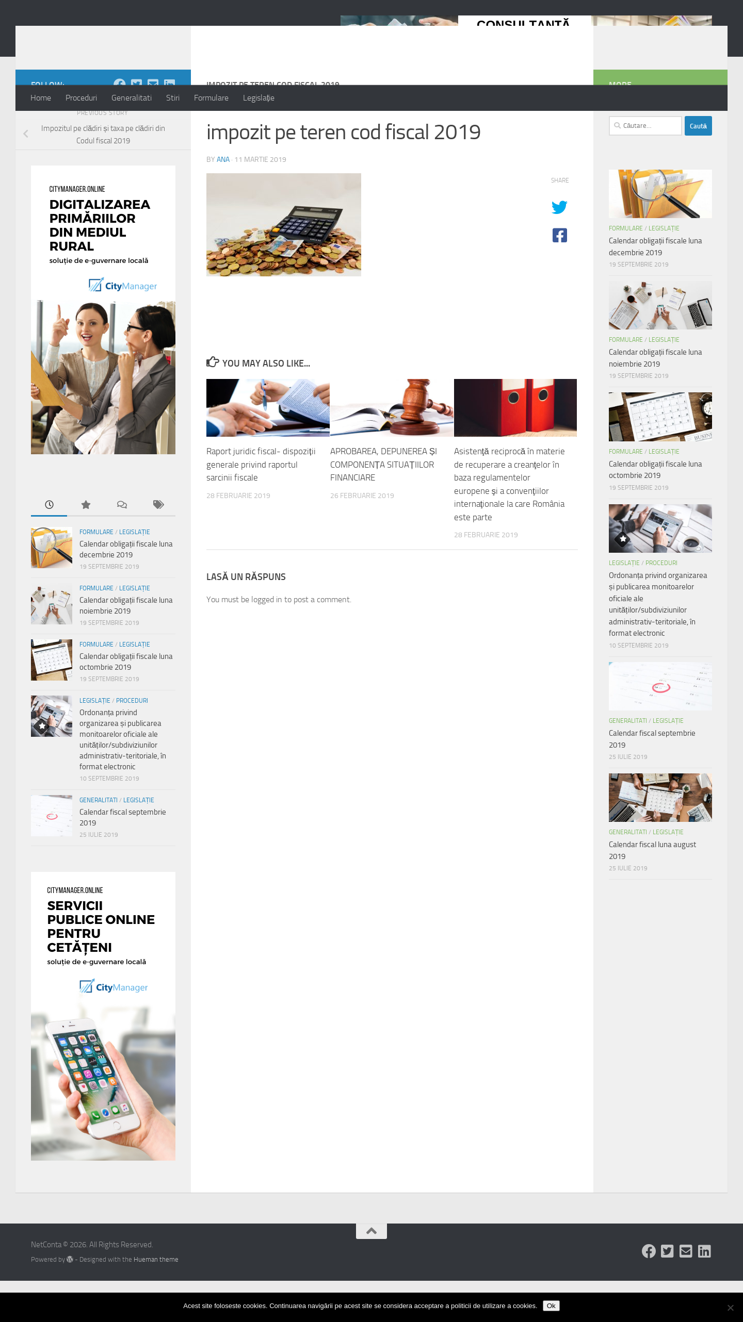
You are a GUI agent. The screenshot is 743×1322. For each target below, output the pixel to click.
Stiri (173, 98)
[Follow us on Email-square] (153, 126)
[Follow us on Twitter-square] (136, 126)
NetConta (73, 35)
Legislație (258, 98)
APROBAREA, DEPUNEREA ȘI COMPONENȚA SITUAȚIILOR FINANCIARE (383, 505)
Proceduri (81, 98)
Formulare (211, 98)
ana (223, 200)
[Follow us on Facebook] (120, 126)
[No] (730, 1307)
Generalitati (131, 98)
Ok (551, 1306)
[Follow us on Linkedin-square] (169, 126)
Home (40, 98)
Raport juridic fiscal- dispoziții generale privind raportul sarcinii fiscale (261, 505)
